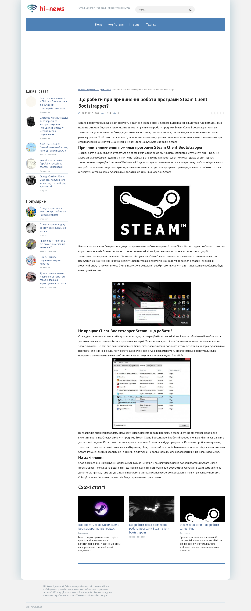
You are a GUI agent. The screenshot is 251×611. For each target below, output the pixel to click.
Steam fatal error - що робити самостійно (199, 527)
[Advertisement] (125, 56)
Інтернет (135, 24)
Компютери (106, 89)
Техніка (151, 24)
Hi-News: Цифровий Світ (88, 89)
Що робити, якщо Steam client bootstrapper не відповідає (98, 527)
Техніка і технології (137, 537)
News (98, 24)
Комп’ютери (115, 24)
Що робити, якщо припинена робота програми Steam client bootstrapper (149, 528)
